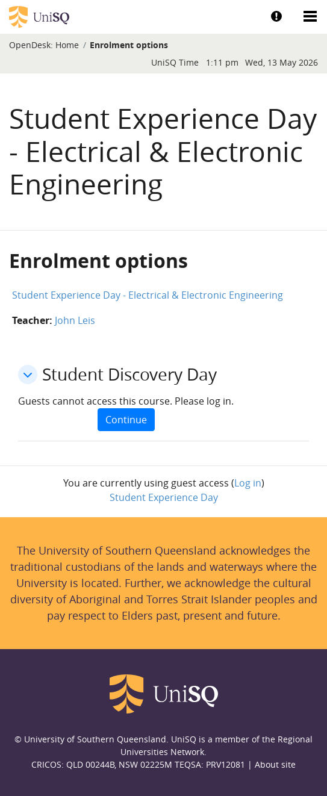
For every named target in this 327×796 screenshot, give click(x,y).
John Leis (75, 320)
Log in (247, 483)
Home (67, 45)
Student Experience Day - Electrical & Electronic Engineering (147, 295)
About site (275, 764)
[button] (27, 374)
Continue (126, 419)
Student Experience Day (164, 497)
